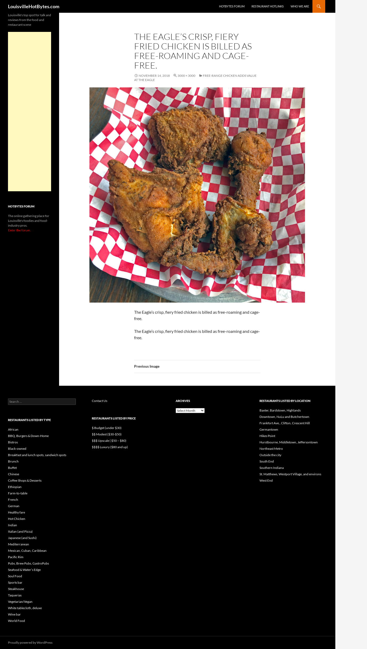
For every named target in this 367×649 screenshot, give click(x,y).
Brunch (13, 461)
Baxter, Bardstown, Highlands (280, 410)
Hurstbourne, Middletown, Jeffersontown (288, 442)
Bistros (13, 442)
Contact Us (99, 401)
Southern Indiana (271, 468)
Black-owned (17, 449)
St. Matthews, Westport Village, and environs (290, 474)
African (13, 429)
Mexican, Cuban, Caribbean (27, 551)
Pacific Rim (15, 557)
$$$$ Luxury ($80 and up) (110, 447)
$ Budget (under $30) (107, 428)
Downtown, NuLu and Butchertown (284, 417)
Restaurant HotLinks (267, 6)
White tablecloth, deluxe (25, 608)
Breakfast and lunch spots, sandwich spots (37, 455)
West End (266, 480)
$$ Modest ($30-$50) (107, 434)
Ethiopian (15, 487)
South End (266, 461)
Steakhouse (16, 589)
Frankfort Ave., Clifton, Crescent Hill (284, 423)
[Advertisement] (29, 111)
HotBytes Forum (232, 6)
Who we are (300, 6)
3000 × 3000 (186, 76)
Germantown (268, 429)
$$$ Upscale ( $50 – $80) (109, 441)
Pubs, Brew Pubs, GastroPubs (28, 563)
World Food (16, 621)
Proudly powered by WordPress (30, 642)
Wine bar (14, 614)
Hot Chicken (16, 519)
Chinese (13, 474)
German (13, 506)
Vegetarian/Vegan (20, 602)
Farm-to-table (17, 493)
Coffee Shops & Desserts (25, 480)
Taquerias (15, 595)
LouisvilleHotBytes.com (33, 6)
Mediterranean (18, 544)
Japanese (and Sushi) (22, 538)
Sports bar (15, 582)
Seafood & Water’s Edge (24, 570)
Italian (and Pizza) (20, 531)
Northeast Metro (271, 449)
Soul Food (15, 576)
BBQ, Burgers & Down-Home (28, 436)
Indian (12, 525)
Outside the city (270, 455)
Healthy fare (16, 512)
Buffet (12, 468)
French (13, 500)
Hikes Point (267, 436)
